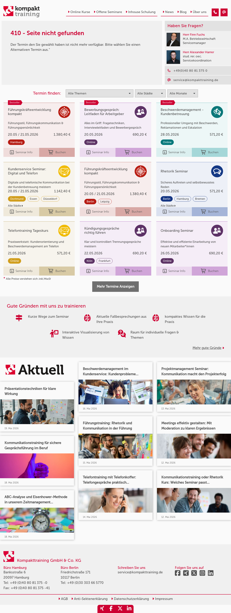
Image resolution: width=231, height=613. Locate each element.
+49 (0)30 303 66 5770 (85, 583)
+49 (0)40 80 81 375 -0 (28, 583)
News (168, 12)
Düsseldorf (50, 198)
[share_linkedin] (129, 609)
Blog (182, 12)
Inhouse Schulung (141, 12)
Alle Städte (15, 205)
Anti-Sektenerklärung (89, 599)
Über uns (198, 12)
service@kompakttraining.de (140, 572)
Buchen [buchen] (57, 152)
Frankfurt (104, 261)
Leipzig (104, 201)
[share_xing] (101, 609)
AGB (63, 599)
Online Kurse (79, 12)
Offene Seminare (108, 12)
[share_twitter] (120, 609)
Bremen (200, 198)
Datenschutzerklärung (130, 599)
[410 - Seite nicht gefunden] (215, 12)
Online (91, 142)
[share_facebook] (111, 609)
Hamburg (16, 142)
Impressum (162, 599)
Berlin (90, 201)
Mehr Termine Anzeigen (115, 286)
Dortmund (16, 198)
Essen (33, 198)
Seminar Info (21, 152)
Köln (89, 261)
